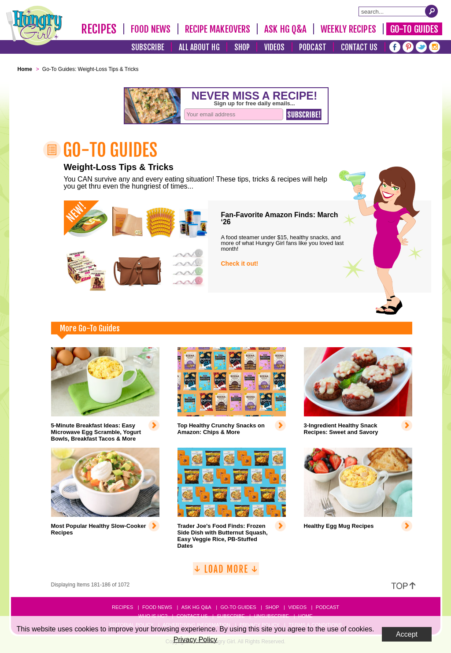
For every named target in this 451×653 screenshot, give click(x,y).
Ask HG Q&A (285, 29)
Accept (407, 634)
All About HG (199, 47)
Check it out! (240, 263)
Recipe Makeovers (218, 29)
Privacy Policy (196, 639)
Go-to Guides (238, 607)
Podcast (312, 47)
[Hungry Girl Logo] (34, 25)
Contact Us (359, 47)
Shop (242, 47)
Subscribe (147, 47)
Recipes (99, 29)
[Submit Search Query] (431, 11)
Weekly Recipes (348, 29)
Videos (274, 47)
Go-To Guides (414, 29)
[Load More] (226, 572)
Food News (151, 29)
